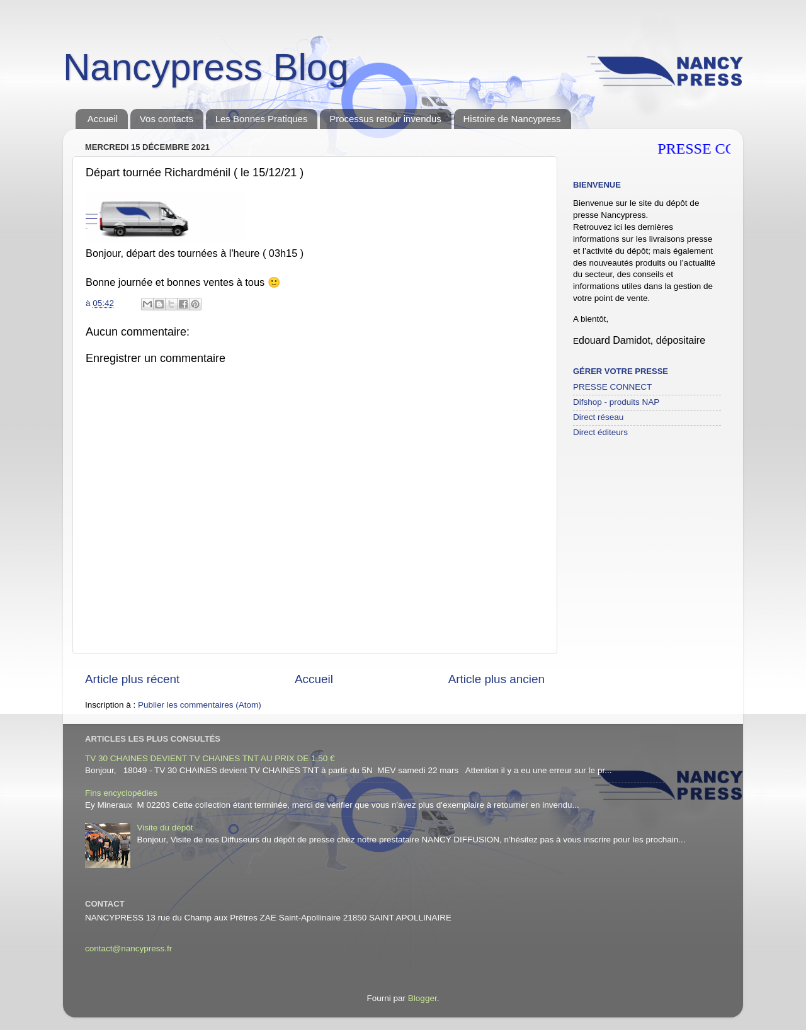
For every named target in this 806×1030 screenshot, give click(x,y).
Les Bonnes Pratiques (261, 118)
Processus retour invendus (385, 118)
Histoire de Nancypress (512, 118)
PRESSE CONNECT (612, 387)
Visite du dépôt (165, 827)
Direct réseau (598, 417)
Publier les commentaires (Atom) (199, 705)
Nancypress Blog (206, 67)
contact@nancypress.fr (128, 948)
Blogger (422, 998)
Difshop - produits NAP (616, 402)
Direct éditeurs (600, 432)
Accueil (103, 118)
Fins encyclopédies (121, 793)
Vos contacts (166, 118)
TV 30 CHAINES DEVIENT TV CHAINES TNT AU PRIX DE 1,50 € (210, 758)
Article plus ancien (496, 679)
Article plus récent (132, 679)
